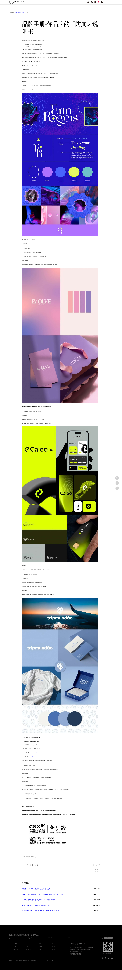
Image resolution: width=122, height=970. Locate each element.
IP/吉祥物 (28, 949)
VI (15, 946)
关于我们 (54, 943)
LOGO (15, 943)
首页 (16, 12)
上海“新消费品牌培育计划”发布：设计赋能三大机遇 (38, 900)
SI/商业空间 (15, 949)
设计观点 (41, 946)
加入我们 (54, 949)
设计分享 (24, 12)
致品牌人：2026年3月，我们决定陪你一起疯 (36, 889)
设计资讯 (41, 943)
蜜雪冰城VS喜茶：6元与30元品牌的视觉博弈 (36, 905)
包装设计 (28, 946)
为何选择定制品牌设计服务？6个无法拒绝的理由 (94, 870)
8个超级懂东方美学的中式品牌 (98, 870)
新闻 (19, 12)
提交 (108, 937)
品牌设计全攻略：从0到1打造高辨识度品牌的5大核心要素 (40, 911)
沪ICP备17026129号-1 (49, 960)
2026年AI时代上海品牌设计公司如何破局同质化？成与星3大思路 (42, 894)
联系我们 (54, 946)
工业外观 (28, 943)
